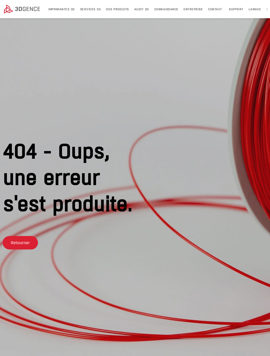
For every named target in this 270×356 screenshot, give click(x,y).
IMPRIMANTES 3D (61, 9)
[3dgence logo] (23, 9)
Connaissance (166, 9)
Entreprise (193, 9)
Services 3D (90, 9)
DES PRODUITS (117, 9)
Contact (215, 9)
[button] (20, 250)
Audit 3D (141, 9)
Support (236, 9)
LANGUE (255, 9)
